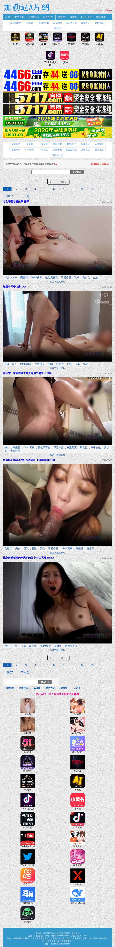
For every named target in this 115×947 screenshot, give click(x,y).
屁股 (34, 548)
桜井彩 (90, 548)
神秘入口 (85, 23)
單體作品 (66, 277)
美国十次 (57, 149)
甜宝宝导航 (71, 149)
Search (45, 682)
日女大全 (43, 144)
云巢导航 (99, 144)
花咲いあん (10, 364)
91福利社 (57, 23)
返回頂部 (75, 933)
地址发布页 (65, 933)
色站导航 (99, 149)
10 (92, 189)
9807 (9, 196)
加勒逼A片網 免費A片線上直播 (27, 7)
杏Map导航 (43, 23)
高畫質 (24, 277)
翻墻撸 (64, 688)
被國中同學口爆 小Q (14, 286)
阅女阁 (29, 144)
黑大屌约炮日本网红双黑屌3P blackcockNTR (29, 459)
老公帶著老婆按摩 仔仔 (16, 201)
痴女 (17, 548)
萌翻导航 (10, 688)
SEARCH (77, 172)
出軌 (15, 646)
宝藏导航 (16, 144)
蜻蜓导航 (71, 144)
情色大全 (50, 688)
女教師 (8, 548)
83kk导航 (29, 149)
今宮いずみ (10, 277)
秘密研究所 (15, 23)
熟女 (85, 364)
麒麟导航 (16, 149)
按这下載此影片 (57, 282)
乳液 (76, 277)
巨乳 (26, 548)
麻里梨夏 (72, 447)
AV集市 (29, 23)
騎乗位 (84, 447)
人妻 (77, 364)
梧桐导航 (57, 144)
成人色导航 (71, 23)
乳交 (42, 548)
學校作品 (15, 450)
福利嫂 (57, 28)
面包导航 (85, 149)
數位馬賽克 (51, 277)
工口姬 (37, 688)
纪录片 (60, 364)
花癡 (69, 364)
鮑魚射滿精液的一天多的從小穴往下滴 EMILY (28, 557)
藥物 (50, 364)
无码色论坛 (57, 155)
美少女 (86, 277)
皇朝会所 (85, 144)
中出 (7, 447)
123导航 (44, 149)
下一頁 (25, 196)
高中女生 (96, 447)
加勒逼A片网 (52, 933)
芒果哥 (77, 688)
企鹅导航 (99, 23)
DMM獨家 (36, 277)
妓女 (95, 277)
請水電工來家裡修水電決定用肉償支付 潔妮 (27, 373)
